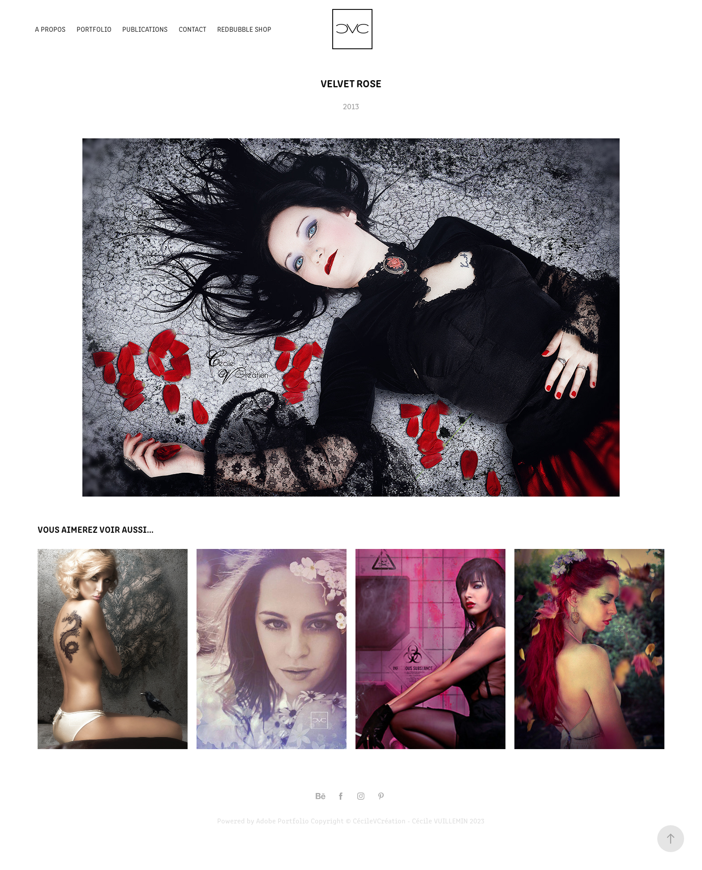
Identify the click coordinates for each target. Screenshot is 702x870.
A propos (50, 29)
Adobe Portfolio (282, 820)
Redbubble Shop (244, 29)
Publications (144, 29)
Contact (192, 29)
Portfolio (94, 29)
